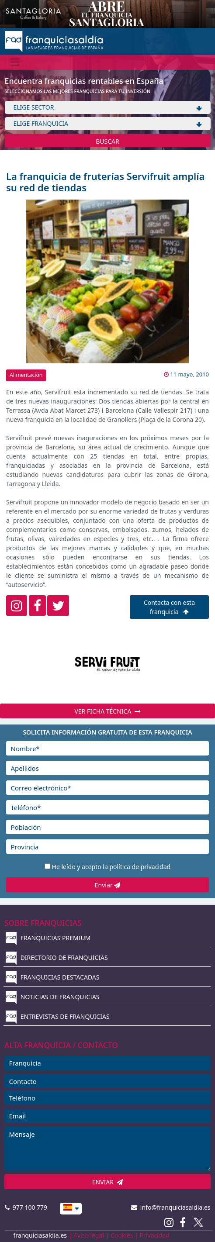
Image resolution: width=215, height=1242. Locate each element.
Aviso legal (88, 1235)
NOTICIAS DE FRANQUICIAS (53, 997)
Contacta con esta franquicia (169, 607)
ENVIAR (107, 1182)
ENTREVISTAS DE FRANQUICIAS (58, 1016)
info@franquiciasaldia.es (171, 1207)
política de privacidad (139, 866)
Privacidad (155, 1235)
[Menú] (15, 62)
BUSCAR (107, 141)
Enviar (107, 885)
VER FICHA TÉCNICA (107, 711)
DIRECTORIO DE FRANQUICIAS (57, 957)
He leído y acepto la (111, 866)
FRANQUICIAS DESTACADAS (53, 977)
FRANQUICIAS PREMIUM (48, 938)
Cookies (122, 1235)
